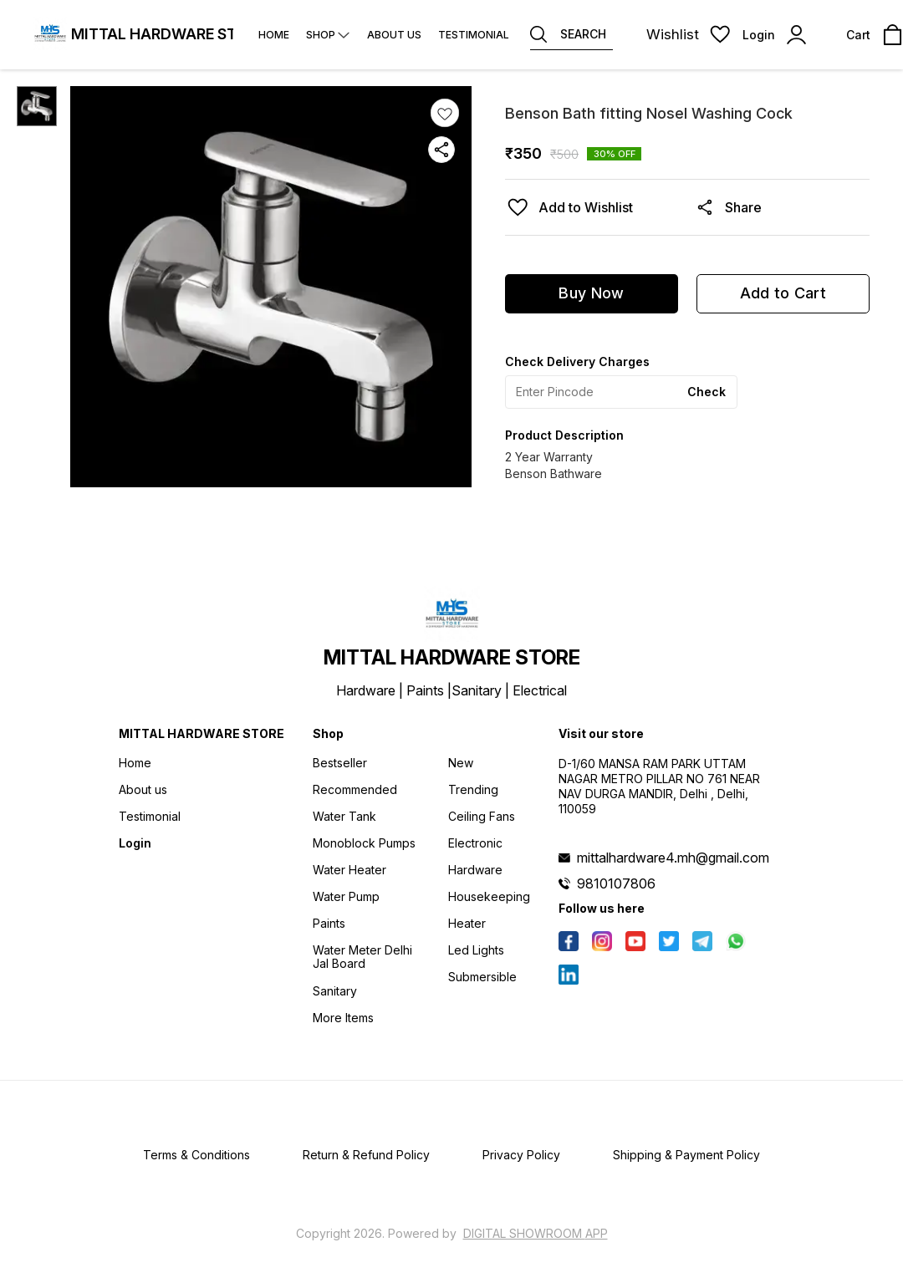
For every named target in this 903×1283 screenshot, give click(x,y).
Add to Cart (783, 293)
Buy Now (591, 293)
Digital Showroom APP (535, 1233)
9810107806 (616, 883)
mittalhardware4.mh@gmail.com (673, 857)
